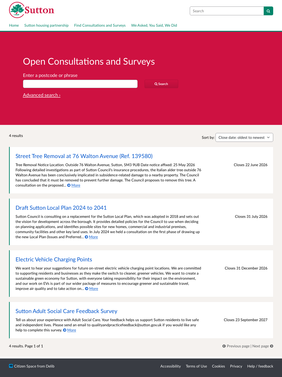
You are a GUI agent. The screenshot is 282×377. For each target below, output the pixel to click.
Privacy (236, 366)
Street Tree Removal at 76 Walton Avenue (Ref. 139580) (84, 155)
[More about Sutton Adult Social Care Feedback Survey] (69, 330)
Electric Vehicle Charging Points (54, 259)
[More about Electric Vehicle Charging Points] (91, 288)
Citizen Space (25, 366)
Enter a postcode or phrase (50, 75)
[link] (236, 346)
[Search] (268, 10)
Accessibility (170, 366)
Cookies (218, 366)
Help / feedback (260, 366)
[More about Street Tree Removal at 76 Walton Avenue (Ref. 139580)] (73, 185)
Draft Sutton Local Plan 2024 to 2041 (61, 207)
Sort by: (208, 137)
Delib (50, 366)
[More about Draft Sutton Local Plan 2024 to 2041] (91, 236)
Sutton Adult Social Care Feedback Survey (66, 310)
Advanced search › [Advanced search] (41, 95)
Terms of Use (196, 366)
